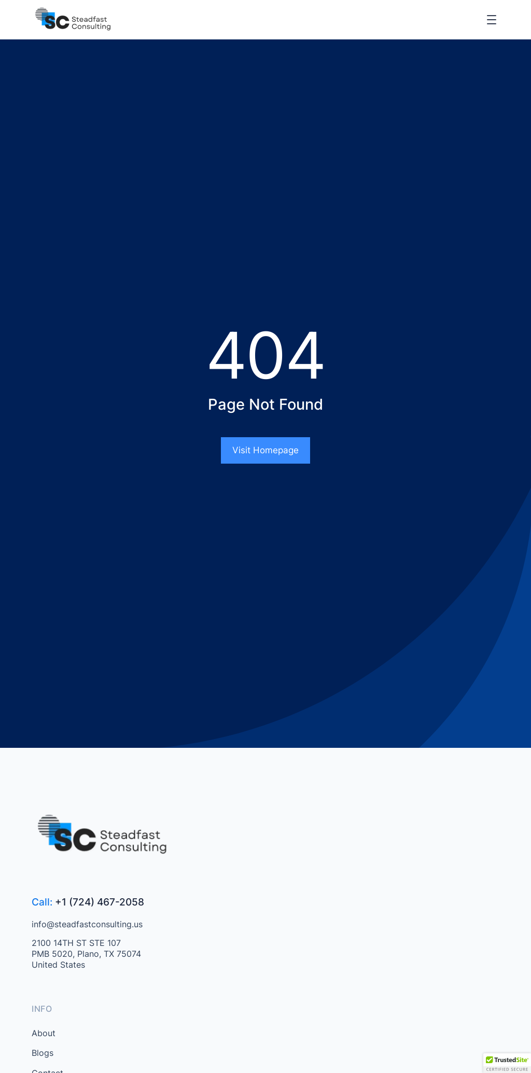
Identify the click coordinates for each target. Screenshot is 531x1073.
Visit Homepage (265, 450)
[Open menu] (491, 19)
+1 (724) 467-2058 (99, 902)
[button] (507, 1063)
